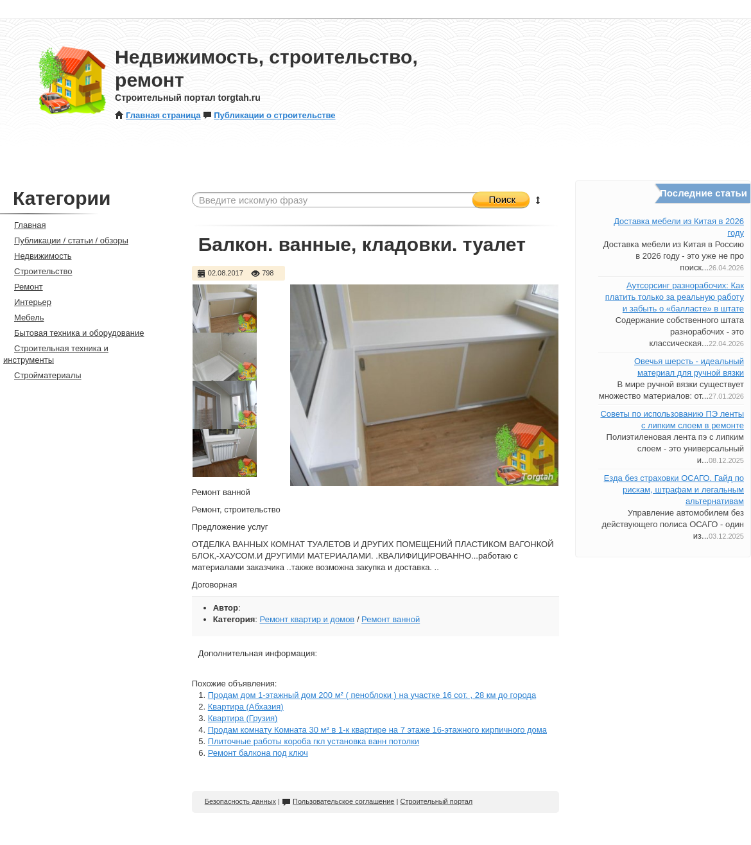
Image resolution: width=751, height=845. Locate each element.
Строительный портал (436, 801)
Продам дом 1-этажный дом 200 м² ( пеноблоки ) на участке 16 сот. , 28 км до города (372, 695)
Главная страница (157, 115)
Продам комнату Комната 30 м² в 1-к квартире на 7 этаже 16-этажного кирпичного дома (377, 730)
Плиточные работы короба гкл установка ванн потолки (313, 741)
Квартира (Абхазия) (246, 706)
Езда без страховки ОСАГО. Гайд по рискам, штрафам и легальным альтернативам (674, 489)
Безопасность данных (240, 801)
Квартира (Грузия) (243, 718)
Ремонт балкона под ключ (258, 753)
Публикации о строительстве (269, 115)
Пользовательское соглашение (338, 801)
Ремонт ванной (390, 619)
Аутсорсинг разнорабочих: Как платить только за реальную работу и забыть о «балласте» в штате (674, 297)
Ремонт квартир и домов (307, 619)
